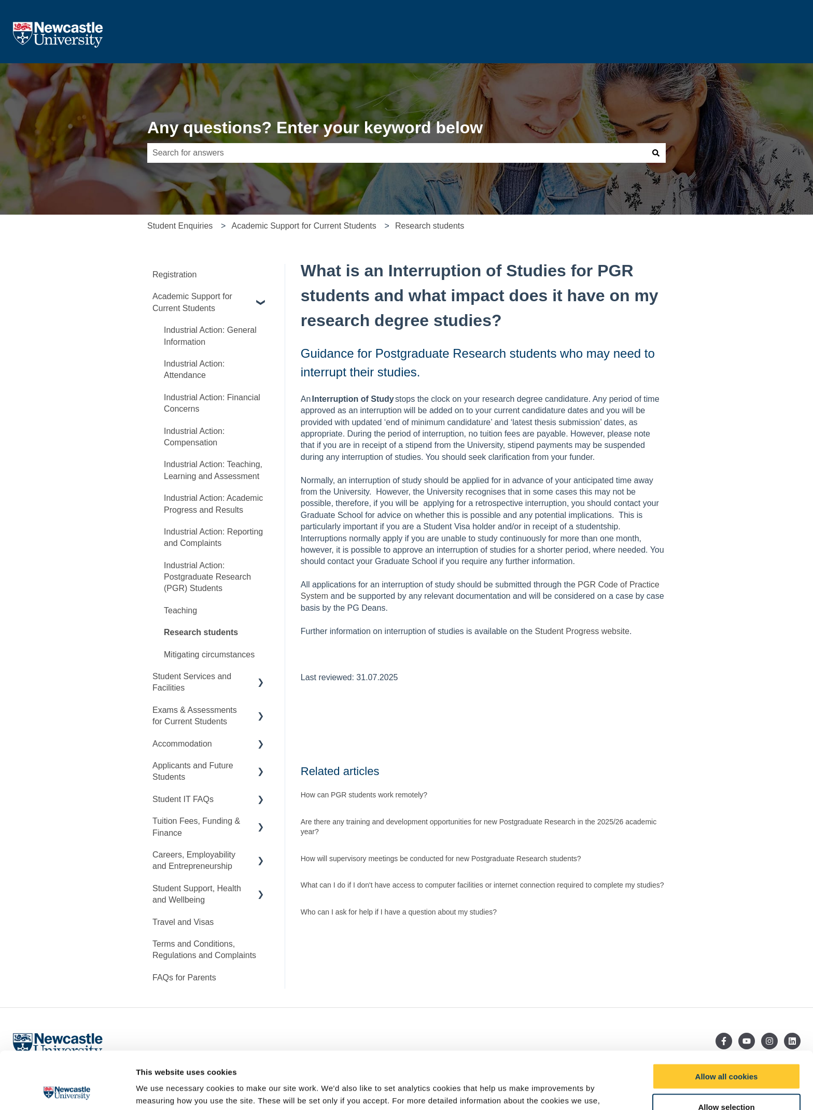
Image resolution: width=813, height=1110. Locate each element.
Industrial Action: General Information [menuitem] (210, 336)
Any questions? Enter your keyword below (315, 127)
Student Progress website (582, 631)
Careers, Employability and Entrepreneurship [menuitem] (193, 860)
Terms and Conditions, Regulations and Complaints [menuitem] (204, 949)
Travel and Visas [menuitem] (183, 922)
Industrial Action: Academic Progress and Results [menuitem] (213, 504)
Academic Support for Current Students (303, 225)
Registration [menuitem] (174, 274)
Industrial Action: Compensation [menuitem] (194, 437)
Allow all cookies (726, 1019)
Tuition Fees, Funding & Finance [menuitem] (196, 827)
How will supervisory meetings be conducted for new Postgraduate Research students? (441, 858)
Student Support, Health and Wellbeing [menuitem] (196, 894)
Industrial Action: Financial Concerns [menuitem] (212, 403)
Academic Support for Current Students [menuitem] (192, 302)
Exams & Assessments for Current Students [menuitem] (194, 716)
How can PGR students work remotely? (364, 795)
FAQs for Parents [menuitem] (184, 977)
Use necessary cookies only (726, 1080)
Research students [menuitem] (201, 632)
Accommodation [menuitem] (182, 743)
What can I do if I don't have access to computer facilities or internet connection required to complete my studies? (482, 885)
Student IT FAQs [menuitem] (183, 799)
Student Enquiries (180, 225)
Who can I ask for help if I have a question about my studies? (399, 912)
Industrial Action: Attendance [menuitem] (194, 369)
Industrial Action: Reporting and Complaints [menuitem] (213, 537)
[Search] (656, 153)
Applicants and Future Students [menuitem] (192, 771)
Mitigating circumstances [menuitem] (209, 654)
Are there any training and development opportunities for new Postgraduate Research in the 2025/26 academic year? (478, 827)
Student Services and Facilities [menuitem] (191, 682)
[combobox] (396, 153)
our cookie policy (185, 1055)
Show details (544, 1090)
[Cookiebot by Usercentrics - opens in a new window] (67, 1090)
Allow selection (726, 1049)
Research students (429, 225)
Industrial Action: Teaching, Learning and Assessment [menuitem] (213, 470)
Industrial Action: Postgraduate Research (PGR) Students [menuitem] (207, 577)
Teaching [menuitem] (180, 610)
